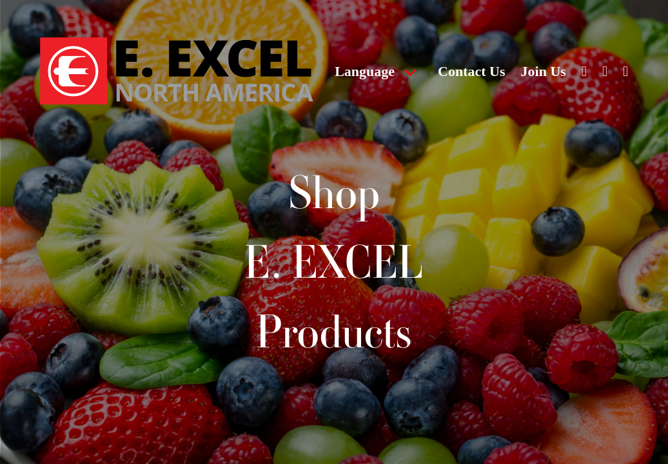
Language (365, 71)
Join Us (543, 71)
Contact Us (472, 71)
